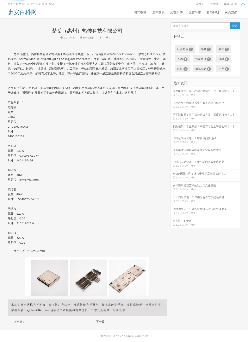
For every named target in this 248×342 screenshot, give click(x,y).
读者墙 (214, 4)
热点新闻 (231, 12)
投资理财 (213, 12)
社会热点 (185, 49)
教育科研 (176, 12)
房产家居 (158, 12)
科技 (182, 69)
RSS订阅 (230, 4)
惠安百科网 (22, 12)
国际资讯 (140, 12)
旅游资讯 (203, 59)
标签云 (200, 4)
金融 (206, 49)
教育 (224, 49)
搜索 (235, 25)
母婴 (224, 59)
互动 (182, 59)
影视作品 (203, 69)
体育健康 (195, 12)
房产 (224, 69)
